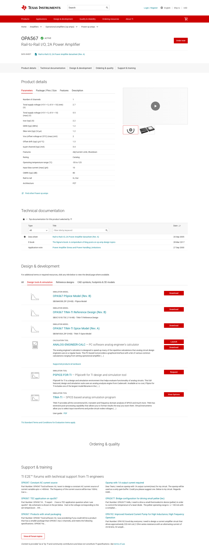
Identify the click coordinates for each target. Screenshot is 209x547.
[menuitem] (186, 19)
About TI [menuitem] (129, 19)
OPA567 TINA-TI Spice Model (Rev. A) (76, 328)
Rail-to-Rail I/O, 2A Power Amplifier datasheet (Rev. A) (61, 54)
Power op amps (88, 27)
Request (174, 372)
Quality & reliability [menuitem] (88, 19)
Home (23, 27)
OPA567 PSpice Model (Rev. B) (72, 296)
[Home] (41, 7)
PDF (65, 413)
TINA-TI (57, 397)
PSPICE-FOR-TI (62, 375)
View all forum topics (33, 536)
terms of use (119, 544)
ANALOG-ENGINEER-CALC (69, 344)
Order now (180, 40)
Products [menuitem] (25, 19)
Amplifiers (34, 27)
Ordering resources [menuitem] (110, 19)
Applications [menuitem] (41, 19)
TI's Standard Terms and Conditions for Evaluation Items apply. (48, 422)
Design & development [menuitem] (63, 19)
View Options (174, 394)
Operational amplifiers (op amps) (60, 27)
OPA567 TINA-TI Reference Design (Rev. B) (79, 312)
